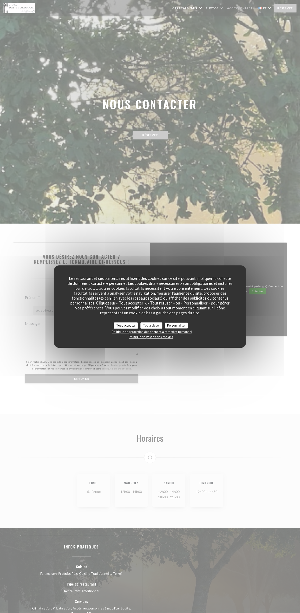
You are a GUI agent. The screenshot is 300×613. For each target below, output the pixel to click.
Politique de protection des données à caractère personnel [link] (152, 332)
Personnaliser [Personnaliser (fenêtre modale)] (176, 325)
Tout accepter (125, 325)
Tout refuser (151, 325)
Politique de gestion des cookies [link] (151, 337)
